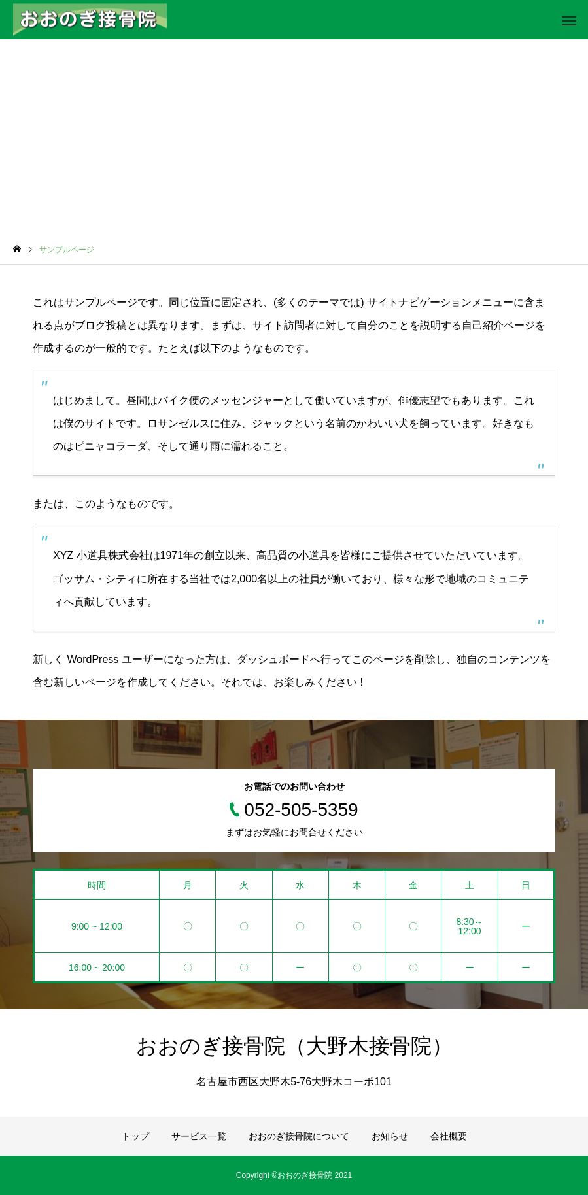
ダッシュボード (273, 659)
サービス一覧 (198, 1136)
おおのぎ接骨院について (299, 1136)
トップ (135, 1136)
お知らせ (390, 1136)
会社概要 (448, 1136)
